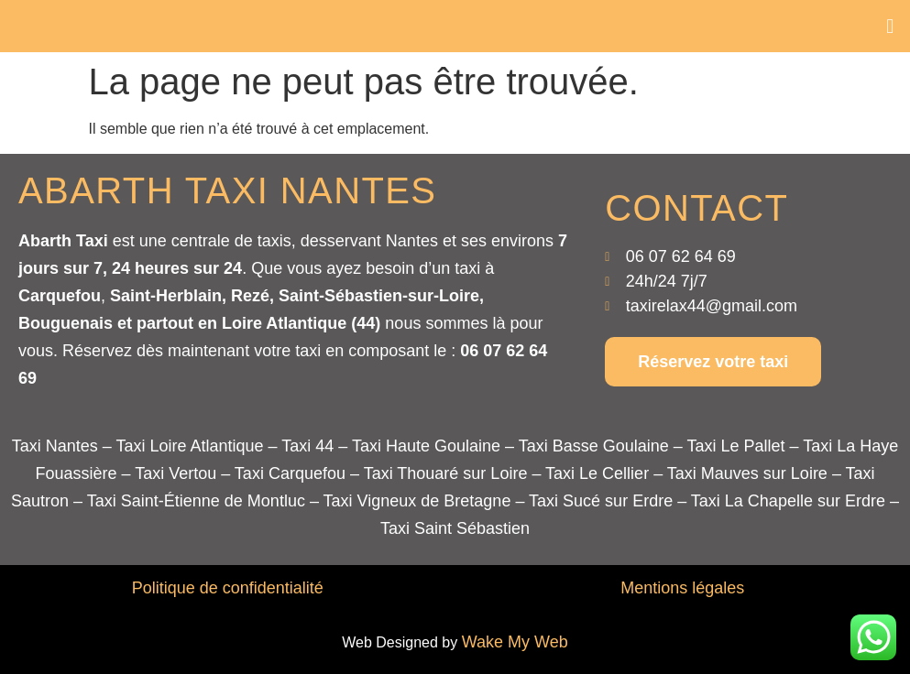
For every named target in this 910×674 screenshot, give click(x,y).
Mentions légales (682, 588)
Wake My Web (515, 642)
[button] (890, 26)
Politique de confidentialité (227, 588)
